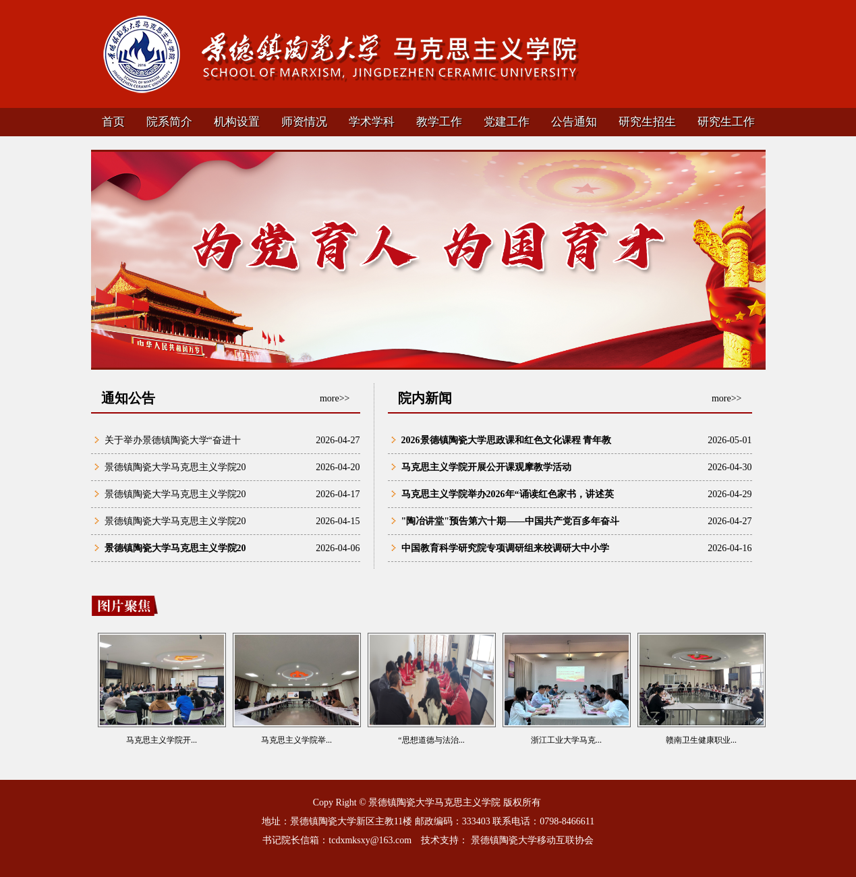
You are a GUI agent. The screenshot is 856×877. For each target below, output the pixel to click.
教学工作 (439, 121)
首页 (113, 121)
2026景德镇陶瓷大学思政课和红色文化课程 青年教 (506, 440)
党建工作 (507, 121)
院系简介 (169, 121)
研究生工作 (726, 121)
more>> (335, 398)
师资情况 (304, 121)
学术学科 (372, 121)
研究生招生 (647, 121)
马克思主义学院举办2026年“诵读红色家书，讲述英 (507, 494)
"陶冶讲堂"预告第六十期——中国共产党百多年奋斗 (510, 521)
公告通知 (574, 121)
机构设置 (237, 121)
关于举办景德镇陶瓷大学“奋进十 (173, 440)
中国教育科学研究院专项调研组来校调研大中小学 (505, 548)
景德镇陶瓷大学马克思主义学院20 (175, 467)
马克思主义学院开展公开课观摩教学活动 (486, 467)
